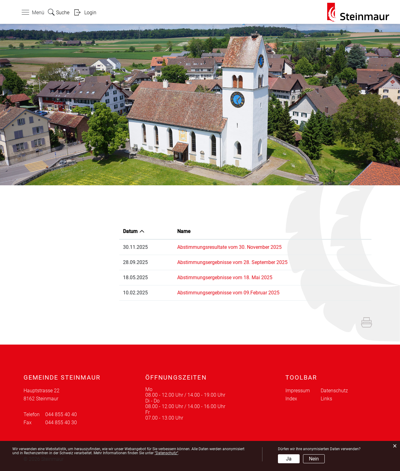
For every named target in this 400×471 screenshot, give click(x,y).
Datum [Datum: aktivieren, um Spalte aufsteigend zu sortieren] (130, 231)
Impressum (297, 391)
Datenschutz (334, 391)
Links (326, 399)
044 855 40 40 (61, 414)
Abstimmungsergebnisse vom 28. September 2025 (232, 262)
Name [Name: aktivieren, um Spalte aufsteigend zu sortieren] (184, 231)
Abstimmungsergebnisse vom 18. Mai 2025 (224, 277)
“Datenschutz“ (166, 453)
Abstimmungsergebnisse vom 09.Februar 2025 (228, 293)
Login (90, 12)
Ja (289, 459)
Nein (314, 459)
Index (291, 399)
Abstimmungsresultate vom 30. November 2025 (229, 247)
